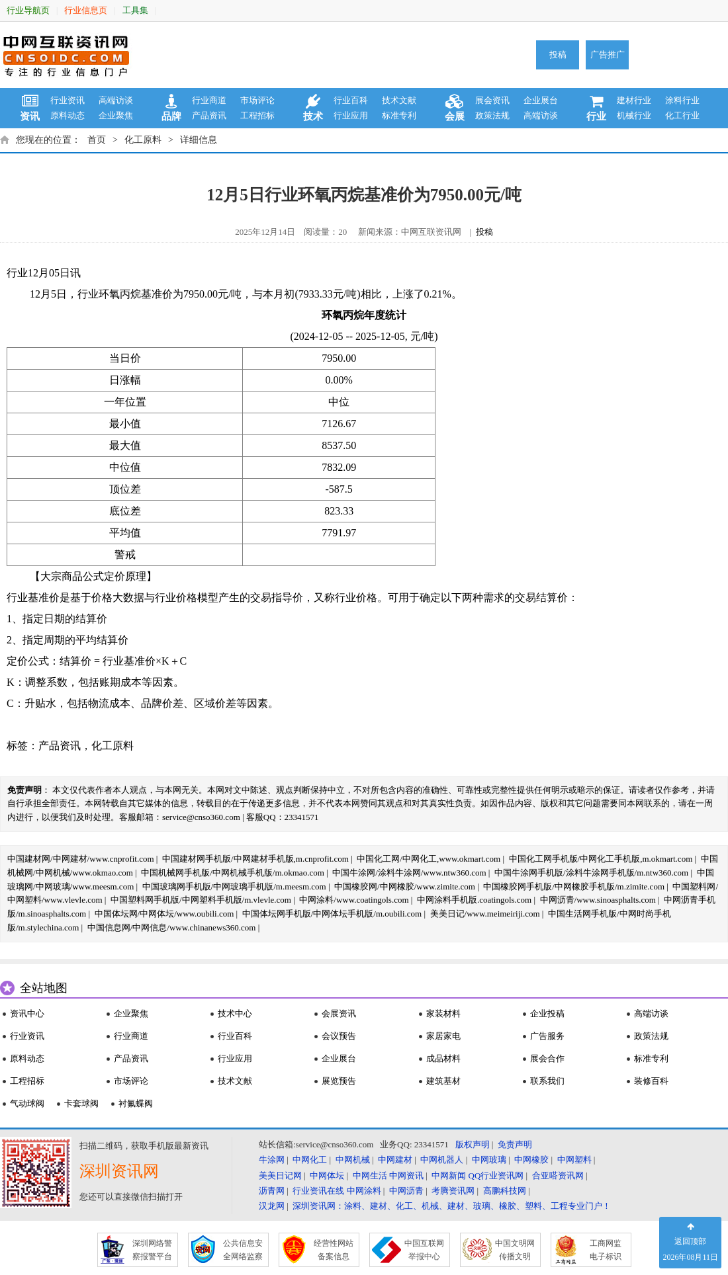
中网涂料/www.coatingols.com (353, 900)
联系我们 (547, 1081)
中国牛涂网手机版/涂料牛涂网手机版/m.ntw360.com (591, 873)
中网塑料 (574, 1160)
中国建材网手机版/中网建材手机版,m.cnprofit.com (255, 859)
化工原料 (142, 140)
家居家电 (443, 1036)
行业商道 (209, 100)
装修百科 (651, 1081)
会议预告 (339, 1036)
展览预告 (339, 1081)
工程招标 (257, 115)
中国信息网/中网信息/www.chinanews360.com (171, 927)
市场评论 (257, 100)
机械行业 (634, 115)
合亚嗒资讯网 (558, 1175)
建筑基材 (443, 1081)
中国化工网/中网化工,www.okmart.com (428, 859)
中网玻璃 (489, 1160)
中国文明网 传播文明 (515, 1250)
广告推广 (607, 55)
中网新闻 (449, 1175)
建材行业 (634, 100)
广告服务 (547, 1036)
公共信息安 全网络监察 (243, 1250)
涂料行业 (682, 100)
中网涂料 (364, 1191)
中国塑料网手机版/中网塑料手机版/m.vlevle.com (201, 900)
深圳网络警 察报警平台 (152, 1250)
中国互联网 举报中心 (424, 1250)
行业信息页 (85, 10)
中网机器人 (441, 1160)
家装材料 (443, 1013)
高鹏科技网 (504, 1191)
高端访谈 (116, 100)
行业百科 (351, 100)
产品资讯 (209, 115)
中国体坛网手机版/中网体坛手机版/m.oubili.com (332, 914)
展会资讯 (492, 100)
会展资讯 (339, 1013)
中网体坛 (327, 1175)
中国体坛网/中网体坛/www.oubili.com (164, 914)
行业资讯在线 (318, 1191)
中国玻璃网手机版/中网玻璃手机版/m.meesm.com (234, 886)
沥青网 (272, 1191)
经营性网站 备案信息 (333, 1250)
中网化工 (310, 1160)
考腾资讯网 (453, 1191)
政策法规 (492, 115)
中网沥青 (406, 1191)
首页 (96, 140)
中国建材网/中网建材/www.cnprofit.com (80, 859)
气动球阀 (27, 1103)
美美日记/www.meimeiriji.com (485, 914)
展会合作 (547, 1058)
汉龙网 (272, 1206)
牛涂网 (272, 1160)
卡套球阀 (81, 1103)
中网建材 (395, 1160)
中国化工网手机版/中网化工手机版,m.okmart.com (601, 859)
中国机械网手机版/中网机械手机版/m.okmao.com (232, 873)
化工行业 (682, 115)
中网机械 (353, 1160)
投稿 (558, 55)
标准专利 (399, 115)
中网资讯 (406, 1175)
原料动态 (67, 115)
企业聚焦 (116, 115)
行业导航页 (28, 10)
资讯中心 (27, 1013)
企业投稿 (547, 1013)
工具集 (135, 10)
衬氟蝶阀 (135, 1103)
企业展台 (540, 100)
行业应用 (351, 115)
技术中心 (235, 1013)
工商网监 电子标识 (605, 1250)
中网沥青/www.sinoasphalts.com (598, 900)
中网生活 (370, 1175)
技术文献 (399, 100)
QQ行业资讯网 (496, 1175)
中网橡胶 (531, 1160)
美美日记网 (280, 1175)
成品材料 (443, 1058)
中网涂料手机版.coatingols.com (474, 900)
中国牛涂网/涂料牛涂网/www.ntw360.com (409, 873)
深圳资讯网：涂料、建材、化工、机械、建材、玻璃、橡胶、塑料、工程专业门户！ (452, 1206)
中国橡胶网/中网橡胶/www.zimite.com (404, 886)
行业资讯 (67, 100)
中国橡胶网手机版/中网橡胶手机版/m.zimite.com (573, 886)
